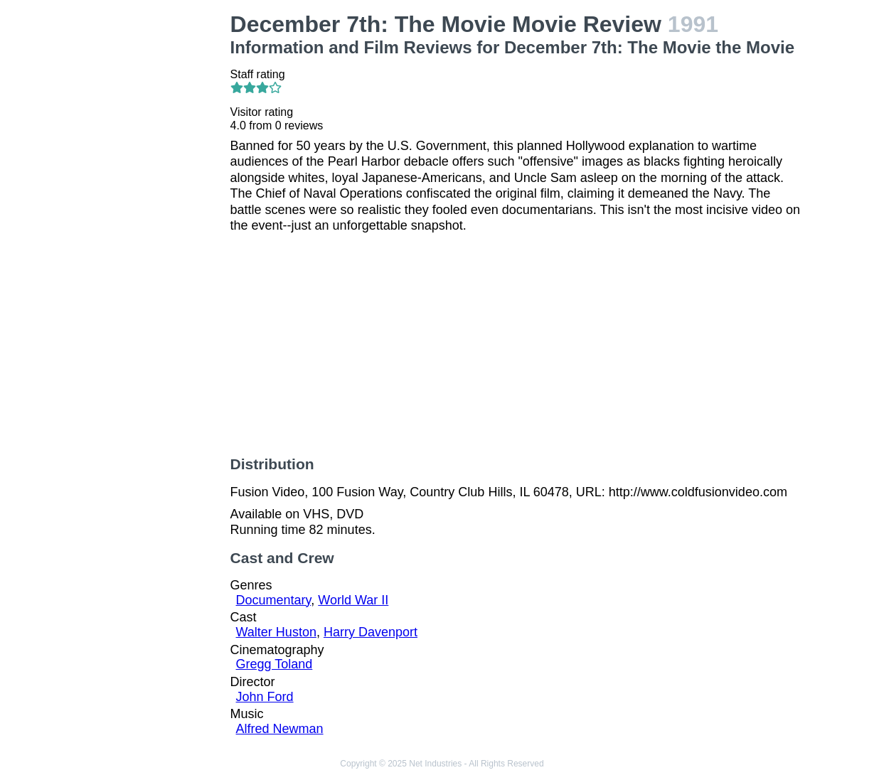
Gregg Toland (274, 664)
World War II (353, 600)
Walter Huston (276, 632)
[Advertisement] (155, 224)
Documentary (273, 600)
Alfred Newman (280, 729)
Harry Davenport (370, 632)
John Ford (265, 697)
